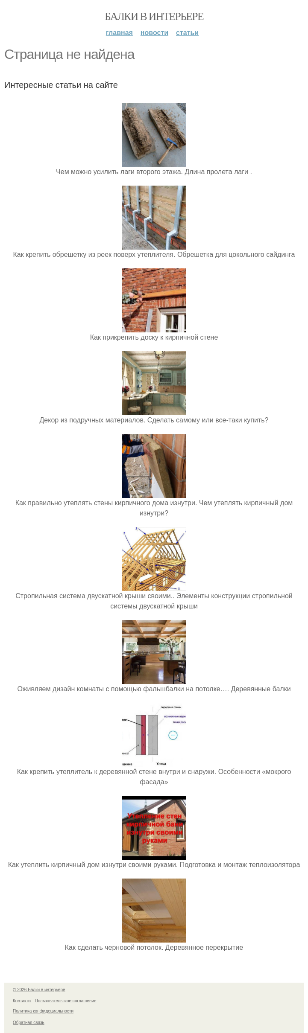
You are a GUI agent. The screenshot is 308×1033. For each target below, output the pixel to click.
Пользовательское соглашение (66, 1000)
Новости (154, 32)
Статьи (187, 32)
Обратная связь (28, 1022)
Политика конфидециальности (43, 1011)
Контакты (22, 1000)
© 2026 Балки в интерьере (39, 989)
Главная (119, 32)
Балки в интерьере (154, 16)
